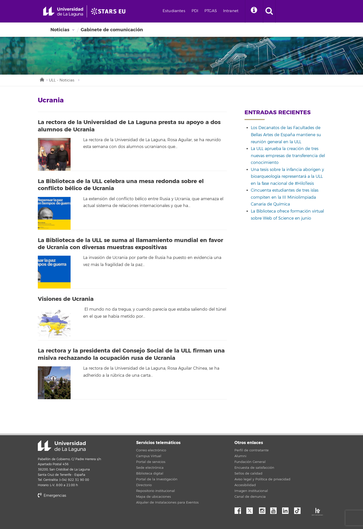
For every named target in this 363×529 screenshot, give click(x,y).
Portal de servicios (150, 462)
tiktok (299, 509)
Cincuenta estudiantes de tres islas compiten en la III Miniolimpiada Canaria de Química (284, 197)
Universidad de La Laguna (62, 446)
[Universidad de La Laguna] (109, 11)
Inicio (41, 79)
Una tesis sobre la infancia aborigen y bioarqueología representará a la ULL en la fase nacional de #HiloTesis (287, 176)
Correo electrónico (151, 450)
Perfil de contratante (251, 450)
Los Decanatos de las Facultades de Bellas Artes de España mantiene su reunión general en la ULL (286, 134)
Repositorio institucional (155, 491)
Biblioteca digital (149, 474)
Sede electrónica (150, 468)
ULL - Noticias (61, 80)
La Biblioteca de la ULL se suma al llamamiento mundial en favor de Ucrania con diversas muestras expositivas (130, 244)
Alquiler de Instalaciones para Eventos (167, 503)
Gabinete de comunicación (112, 30)
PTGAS (210, 11)
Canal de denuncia (250, 497)
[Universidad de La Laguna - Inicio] (65, 11)
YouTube (275, 509)
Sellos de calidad (248, 474)
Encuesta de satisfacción (254, 468)
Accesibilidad (245, 485)
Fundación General (250, 462)
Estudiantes (174, 11)
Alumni (240, 456)
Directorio (144, 485)
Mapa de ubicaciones (153, 497)
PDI (195, 11)
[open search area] (269, 11)
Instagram (263, 509)
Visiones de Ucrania (66, 299)
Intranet (230, 11)
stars (75, 513)
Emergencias (52, 495)
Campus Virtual (148, 456)
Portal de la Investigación (156, 479)
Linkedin (287, 509)
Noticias (59, 30)
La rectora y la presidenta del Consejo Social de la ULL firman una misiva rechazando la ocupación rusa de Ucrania (131, 354)
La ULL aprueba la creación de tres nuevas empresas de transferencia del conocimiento (288, 155)
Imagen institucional (251, 491)
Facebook (239, 509)
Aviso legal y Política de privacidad (262, 479)
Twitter (251, 509)
